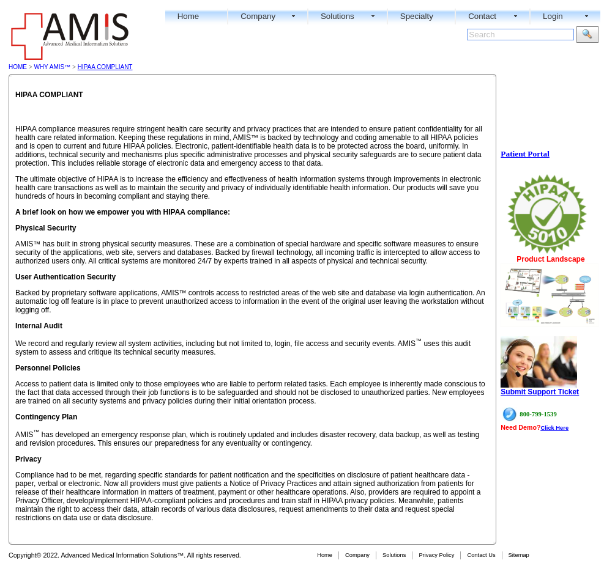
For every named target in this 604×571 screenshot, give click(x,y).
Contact (482, 16)
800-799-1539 (538, 414)
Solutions (337, 16)
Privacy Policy (436, 555)
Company (257, 16)
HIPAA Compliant (105, 67)
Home (188, 16)
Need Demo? (520, 427)
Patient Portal (525, 153)
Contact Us (481, 555)
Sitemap (519, 555)
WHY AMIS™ (52, 67)
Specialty (416, 16)
